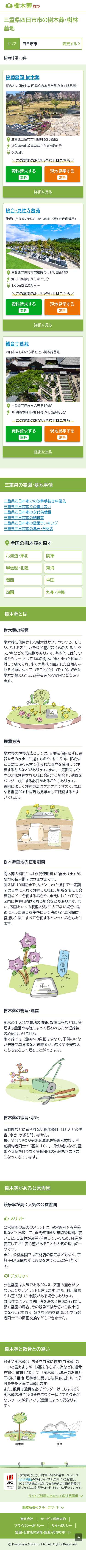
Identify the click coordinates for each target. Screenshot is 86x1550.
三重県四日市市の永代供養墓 (27, 512)
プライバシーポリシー (29, 1525)
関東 (50, 556)
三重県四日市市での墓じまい (27, 506)
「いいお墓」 (25, 1479)
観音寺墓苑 (17, 343)
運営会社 (26, 1519)
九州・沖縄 (55, 592)
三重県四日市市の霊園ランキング (31, 523)
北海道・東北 (17, 556)
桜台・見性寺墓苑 (23, 210)
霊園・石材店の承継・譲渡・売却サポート (43, 1532)
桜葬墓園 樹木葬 (22, 77)
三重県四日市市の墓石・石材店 (28, 528)
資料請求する (23, 174)
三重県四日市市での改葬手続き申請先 (35, 501)
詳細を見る (43, 192)
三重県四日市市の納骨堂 (24, 517)
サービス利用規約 (53, 1519)
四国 (10, 592)
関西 (10, 580)
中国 (50, 580)
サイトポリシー (62, 1525)
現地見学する (62, 174)
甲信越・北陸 (17, 568)
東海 (50, 568)
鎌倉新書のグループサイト (40, 1507)
